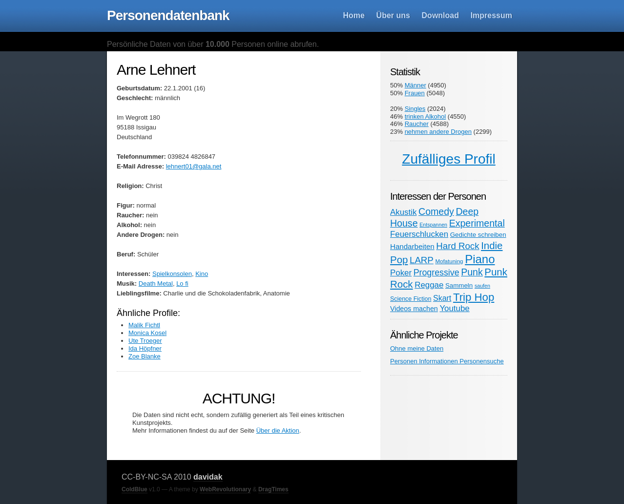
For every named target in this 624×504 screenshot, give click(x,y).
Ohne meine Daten (416, 348)
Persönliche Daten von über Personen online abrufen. (213, 44)
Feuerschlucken (419, 234)
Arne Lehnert (156, 70)
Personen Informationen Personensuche (447, 361)
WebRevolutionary (225, 489)
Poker (401, 272)
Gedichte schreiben (478, 234)
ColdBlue (134, 489)
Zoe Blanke (144, 356)
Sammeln (459, 285)
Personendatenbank (168, 15)
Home (354, 15)
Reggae (429, 285)
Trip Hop (473, 297)
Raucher (417, 123)
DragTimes (273, 489)
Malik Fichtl (144, 325)
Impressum (491, 15)
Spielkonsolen (172, 273)
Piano (480, 259)
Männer (415, 85)
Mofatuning (449, 261)
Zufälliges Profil (448, 159)
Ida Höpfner (145, 348)
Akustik (403, 212)
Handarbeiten (412, 246)
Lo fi (182, 283)
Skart (442, 298)
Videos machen (414, 309)
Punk (472, 272)
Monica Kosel (147, 332)
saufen (482, 286)
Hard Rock (457, 246)
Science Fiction (410, 298)
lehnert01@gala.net (194, 166)
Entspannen (433, 225)
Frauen (415, 93)
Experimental (477, 223)
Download (440, 15)
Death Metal (156, 283)
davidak (208, 477)
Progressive (436, 272)
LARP (422, 260)
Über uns (393, 15)
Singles (415, 108)
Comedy (436, 211)
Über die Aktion (277, 430)
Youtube (454, 308)
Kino (201, 273)
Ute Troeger (145, 340)
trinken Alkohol (425, 116)
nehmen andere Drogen (438, 131)
